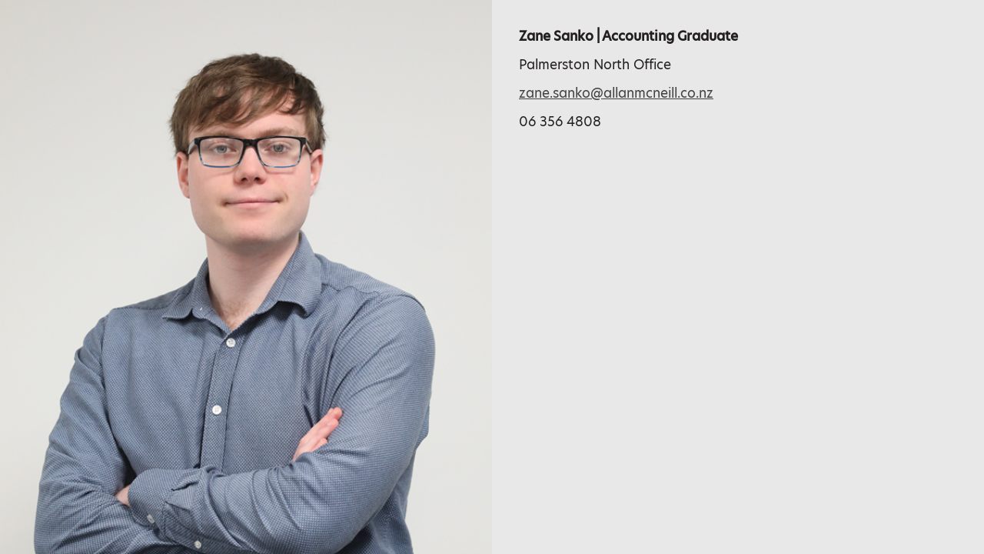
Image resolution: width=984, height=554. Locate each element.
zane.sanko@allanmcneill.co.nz (616, 93)
